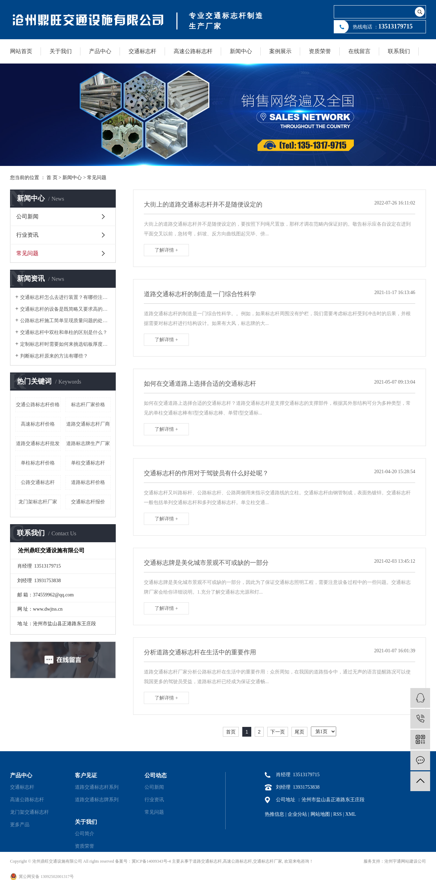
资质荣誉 (320, 51)
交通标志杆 (142, 51)
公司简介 (84, 833)
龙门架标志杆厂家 (37, 501)
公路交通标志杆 (38, 482)
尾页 (299, 732)
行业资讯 (27, 235)
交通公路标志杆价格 (38, 404)
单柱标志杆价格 (38, 463)
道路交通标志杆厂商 (88, 424)
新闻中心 (241, 51)
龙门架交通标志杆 (29, 812)
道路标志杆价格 (88, 482)
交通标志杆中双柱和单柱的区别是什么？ (63, 332)
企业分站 (297, 814)
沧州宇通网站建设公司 (405, 861)
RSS (337, 814)
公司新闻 (27, 216)
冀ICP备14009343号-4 (151, 861)
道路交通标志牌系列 (97, 799)
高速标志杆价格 (38, 424)
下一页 (277, 732)
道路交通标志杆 (207, 861)
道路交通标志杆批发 (38, 443)
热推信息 (274, 814)
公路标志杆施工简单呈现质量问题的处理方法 (65, 320)
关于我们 (61, 51)
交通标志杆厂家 (267, 861)
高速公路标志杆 (193, 51)
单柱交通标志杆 (88, 463)
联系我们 (399, 51)
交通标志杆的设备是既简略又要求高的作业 (65, 309)
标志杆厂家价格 (88, 404)
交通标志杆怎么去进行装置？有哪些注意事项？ (65, 297)
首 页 (52, 177)
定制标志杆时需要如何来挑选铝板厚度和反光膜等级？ (65, 344)
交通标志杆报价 (88, 501)
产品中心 (100, 51)
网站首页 (21, 51)
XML (350, 814)
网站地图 (320, 814)
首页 (231, 732)
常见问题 (96, 177)
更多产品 (19, 824)
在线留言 (359, 51)
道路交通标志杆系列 (97, 787)
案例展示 (280, 51)
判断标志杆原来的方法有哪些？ (54, 356)
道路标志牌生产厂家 (88, 443)
